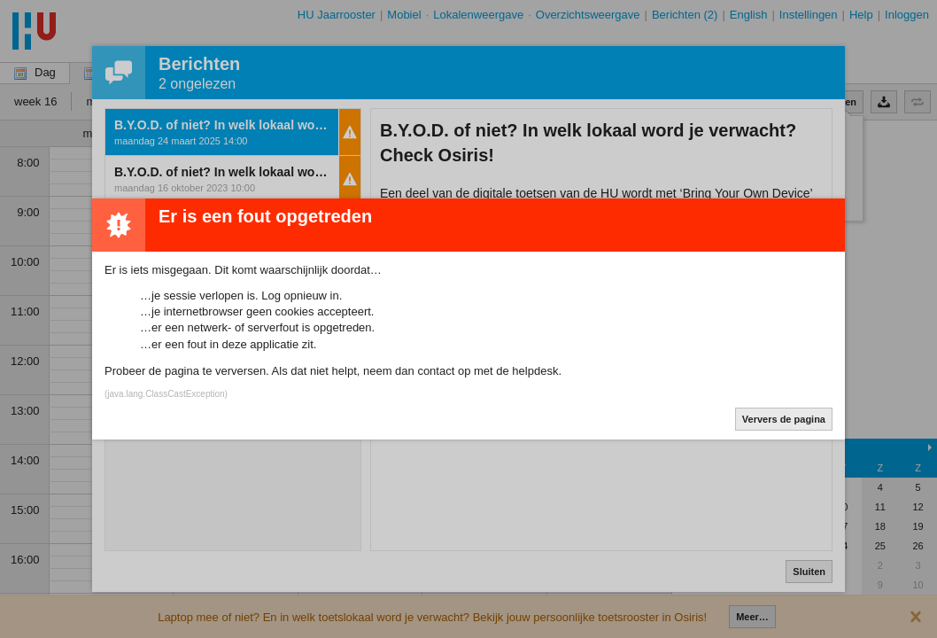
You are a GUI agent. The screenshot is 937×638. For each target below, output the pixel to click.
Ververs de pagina (783, 419)
